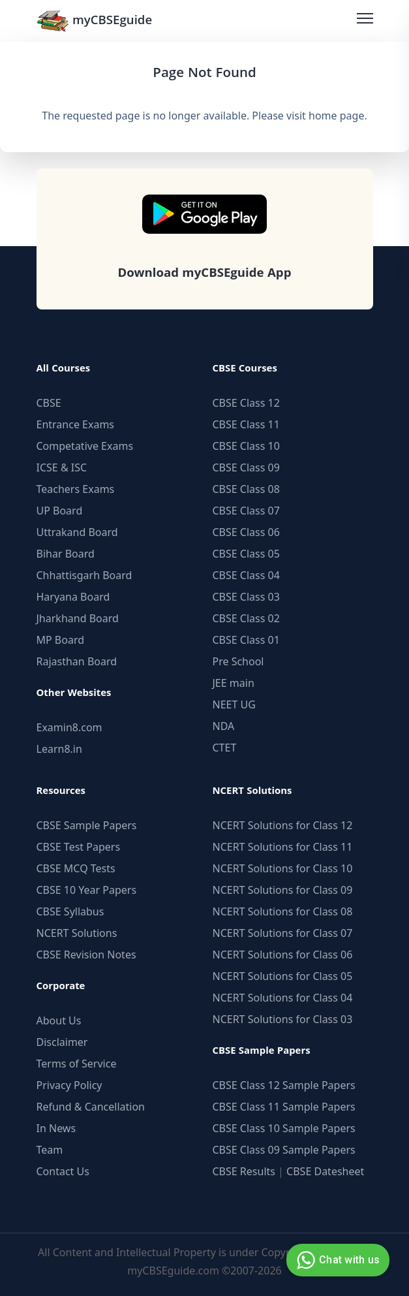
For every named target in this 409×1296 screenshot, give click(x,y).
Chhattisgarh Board (84, 575)
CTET (225, 747)
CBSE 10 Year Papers (87, 890)
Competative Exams (85, 446)
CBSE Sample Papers (87, 825)
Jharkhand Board (78, 618)
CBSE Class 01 (246, 640)
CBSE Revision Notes (86, 954)
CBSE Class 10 (246, 446)
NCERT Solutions (77, 933)
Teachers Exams (76, 489)
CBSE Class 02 (246, 618)
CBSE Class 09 (246, 467)
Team (50, 1150)
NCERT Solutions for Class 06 (283, 954)
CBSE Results (244, 1171)
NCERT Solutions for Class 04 (283, 997)
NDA (224, 726)
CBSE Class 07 (246, 510)
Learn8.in (59, 749)
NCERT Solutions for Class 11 (283, 847)
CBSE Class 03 (246, 597)
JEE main (233, 683)
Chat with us (336, 1260)
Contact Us (63, 1171)
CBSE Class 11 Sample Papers (284, 1106)
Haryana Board (73, 597)
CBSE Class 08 (246, 489)
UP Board (60, 510)
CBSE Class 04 (246, 575)
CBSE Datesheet (325, 1171)
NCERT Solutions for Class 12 (283, 825)
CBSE (49, 403)
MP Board (61, 640)
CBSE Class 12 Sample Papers (284, 1085)
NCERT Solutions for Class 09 (283, 890)
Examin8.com (69, 727)
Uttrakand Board (77, 532)
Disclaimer (62, 1042)
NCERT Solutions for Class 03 (283, 1019)
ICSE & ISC (62, 467)
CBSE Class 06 (246, 532)
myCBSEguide (95, 20)
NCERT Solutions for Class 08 (283, 911)
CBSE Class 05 (246, 553)
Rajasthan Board (77, 661)
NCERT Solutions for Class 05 (283, 976)
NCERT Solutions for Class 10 (283, 868)
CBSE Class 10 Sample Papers (284, 1128)
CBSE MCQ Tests (76, 868)
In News (56, 1128)
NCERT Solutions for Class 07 (283, 933)
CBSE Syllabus (70, 911)
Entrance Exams (76, 424)
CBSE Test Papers (79, 847)
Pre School (238, 661)
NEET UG (234, 704)
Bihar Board (66, 553)
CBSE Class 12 (246, 403)
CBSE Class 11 (246, 424)
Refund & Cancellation (91, 1106)
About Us (59, 1020)
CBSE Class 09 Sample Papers (284, 1150)
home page (336, 115)
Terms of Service (77, 1063)
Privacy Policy (69, 1085)
